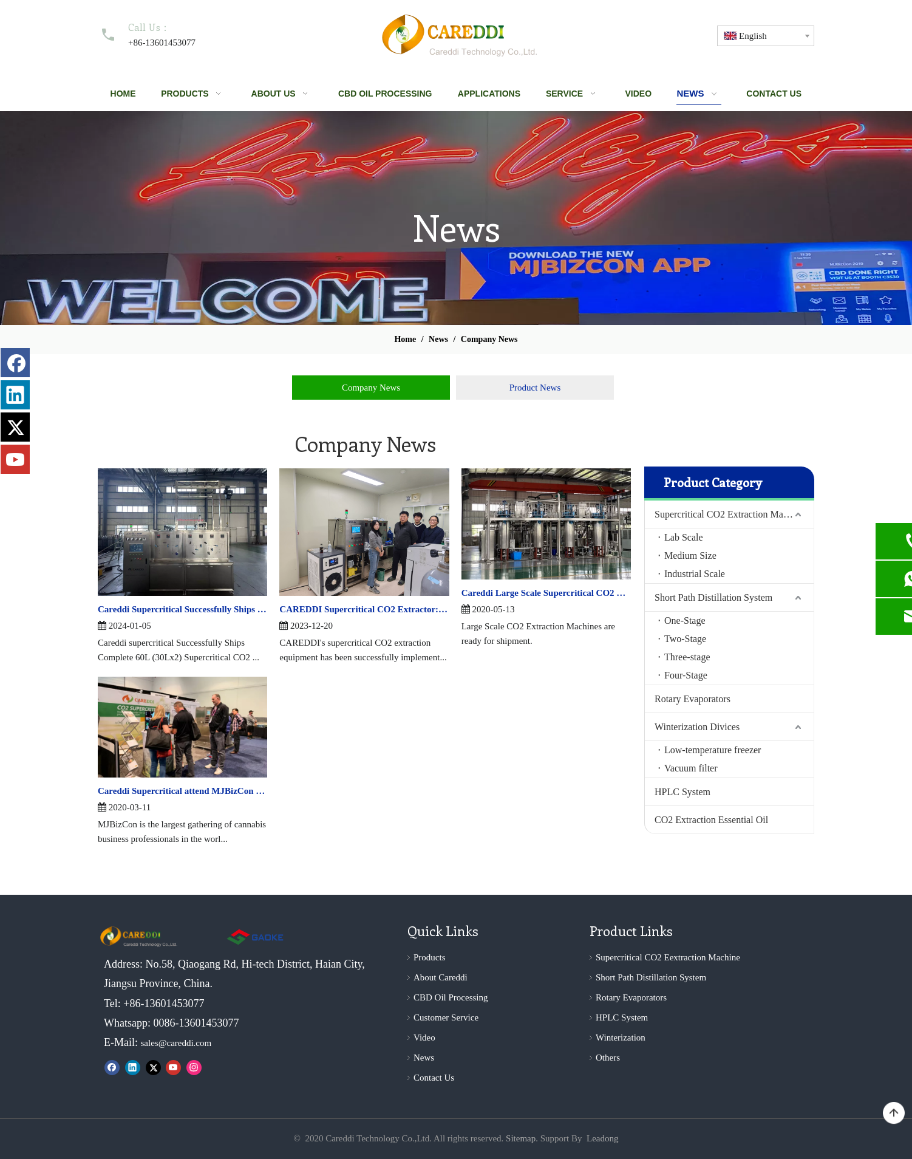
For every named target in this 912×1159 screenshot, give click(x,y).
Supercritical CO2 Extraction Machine (730, 514)
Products (429, 957)
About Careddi (440, 977)
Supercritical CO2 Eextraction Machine (668, 957)
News (423, 1057)
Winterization (620, 1037)
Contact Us (433, 1077)
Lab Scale (683, 537)
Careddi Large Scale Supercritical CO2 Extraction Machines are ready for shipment (546, 593)
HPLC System (682, 792)
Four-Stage (685, 675)
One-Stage (685, 620)
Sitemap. (522, 1138)
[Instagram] (194, 1067)
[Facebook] (112, 1067)
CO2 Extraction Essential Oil (711, 820)
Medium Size (690, 555)
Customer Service (445, 1017)
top (894, 1113)
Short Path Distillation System (713, 597)
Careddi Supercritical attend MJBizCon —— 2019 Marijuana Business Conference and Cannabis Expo (182, 791)
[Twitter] (153, 1067)
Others (608, 1057)
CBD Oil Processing (450, 997)
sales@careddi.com (176, 1043)
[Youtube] (173, 1067)
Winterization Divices (697, 727)
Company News (371, 387)
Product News (535, 387)
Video (424, 1037)
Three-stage (687, 657)
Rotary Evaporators (692, 699)
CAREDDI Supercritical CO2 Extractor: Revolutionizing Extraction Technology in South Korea (364, 609)
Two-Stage (685, 639)
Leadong (602, 1138)
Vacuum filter (691, 768)
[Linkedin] (132, 1067)
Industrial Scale (694, 574)
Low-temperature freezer (712, 750)
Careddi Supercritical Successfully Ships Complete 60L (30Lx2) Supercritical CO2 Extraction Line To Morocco (182, 609)
